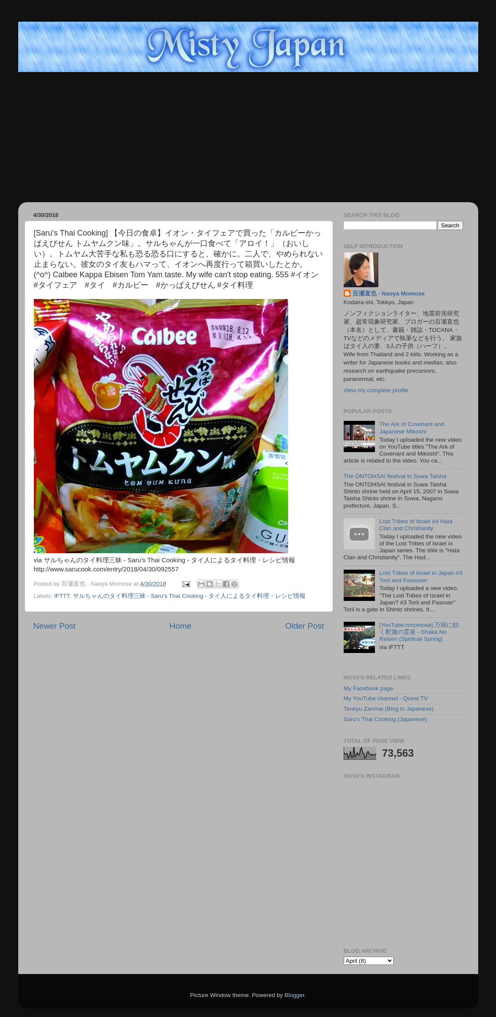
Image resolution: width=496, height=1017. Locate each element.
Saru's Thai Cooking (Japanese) (385, 719)
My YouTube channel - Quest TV (386, 698)
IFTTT (61, 596)
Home (180, 625)
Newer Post (54, 625)
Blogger (295, 995)
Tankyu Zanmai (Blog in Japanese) (389, 708)
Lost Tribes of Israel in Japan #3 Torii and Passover (420, 576)
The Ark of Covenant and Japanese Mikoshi (411, 427)
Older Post (304, 625)
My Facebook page (369, 688)
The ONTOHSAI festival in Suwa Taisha (395, 476)
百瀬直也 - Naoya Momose (388, 293)
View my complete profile (376, 390)
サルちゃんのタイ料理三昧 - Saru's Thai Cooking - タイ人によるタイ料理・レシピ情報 (189, 596)
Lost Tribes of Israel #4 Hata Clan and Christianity (416, 524)
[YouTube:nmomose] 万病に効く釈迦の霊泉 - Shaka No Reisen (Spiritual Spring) (419, 632)
